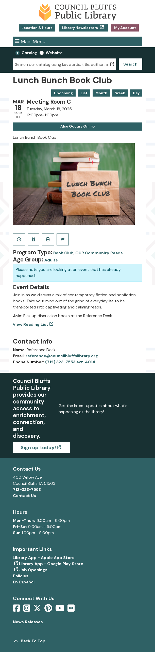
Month (101, 93)
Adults (51, 260)
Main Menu (30, 41)
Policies (20, 576)
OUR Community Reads (99, 253)
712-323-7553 (27, 489)
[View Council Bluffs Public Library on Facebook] (17, 609)
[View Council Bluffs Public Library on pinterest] (48, 609)
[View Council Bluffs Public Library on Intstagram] (27, 609)
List (84, 93)
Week (120, 93)
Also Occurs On (77, 126)
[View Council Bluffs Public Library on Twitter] (37, 609)
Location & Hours (37, 27)
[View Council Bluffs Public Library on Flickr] (71, 609)
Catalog (29, 52)
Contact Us (24, 495)
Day (136, 93)
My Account (125, 27)
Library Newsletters (80, 27)
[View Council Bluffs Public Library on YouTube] (60, 609)
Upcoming (63, 93)
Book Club (63, 253)
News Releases (28, 622)
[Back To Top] (77, 641)
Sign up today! (38, 447)
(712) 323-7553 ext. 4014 (70, 362)
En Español (24, 582)
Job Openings (33, 569)
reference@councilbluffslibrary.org (62, 356)
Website (54, 52)
